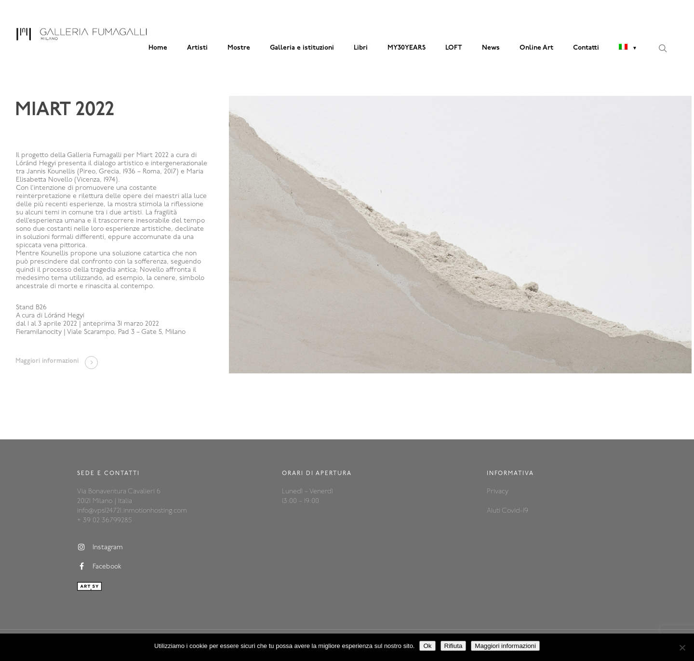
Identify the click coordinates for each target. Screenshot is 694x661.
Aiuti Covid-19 (507, 511)
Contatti (586, 48)
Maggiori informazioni (505, 645)
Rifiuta (453, 645)
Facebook (99, 566)
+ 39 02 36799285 (104, 520)
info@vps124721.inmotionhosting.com (132, 511)
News (491, 48)
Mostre (238, 48)
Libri (361, 48)
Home (157, 48)
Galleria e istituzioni (302, 48)
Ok (427, 645)
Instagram (100, 547)
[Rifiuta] (682, 647)
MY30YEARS (406, 48)
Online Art (536, 48)
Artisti (197, 48)
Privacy (497, 491)
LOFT (453, 48)
